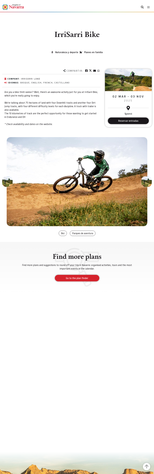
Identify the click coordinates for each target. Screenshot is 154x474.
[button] (7, 181)
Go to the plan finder (77, 278)
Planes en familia (93, 52)
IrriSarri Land (30, 78)
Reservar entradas (128, 120)
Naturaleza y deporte (66, 52)
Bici (62, 233)
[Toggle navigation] (148, 7)
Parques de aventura (82, 233)
